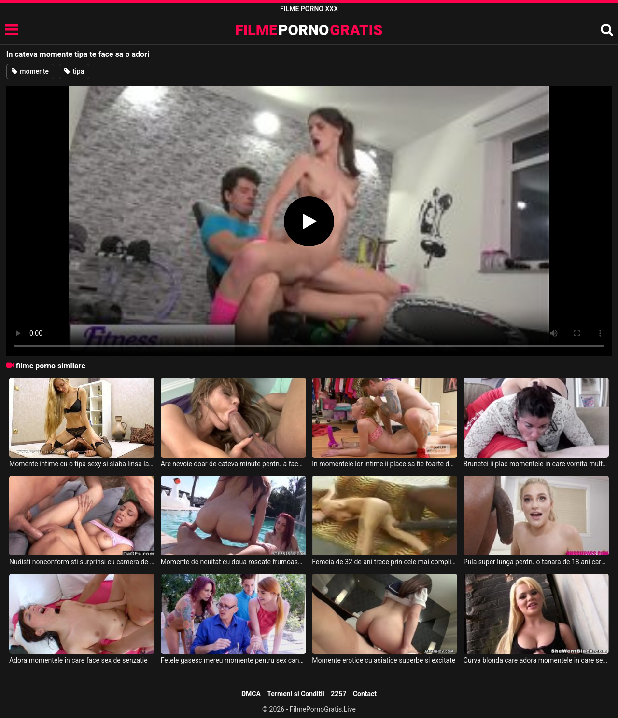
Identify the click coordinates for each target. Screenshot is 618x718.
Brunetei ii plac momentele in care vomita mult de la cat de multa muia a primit (536, 464)
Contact (365, 694)
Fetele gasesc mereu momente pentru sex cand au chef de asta (233, 660)
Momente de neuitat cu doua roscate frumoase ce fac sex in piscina (233, 562)
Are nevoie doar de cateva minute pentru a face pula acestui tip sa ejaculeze (233, 464)
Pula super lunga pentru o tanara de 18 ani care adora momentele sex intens (536, 562)
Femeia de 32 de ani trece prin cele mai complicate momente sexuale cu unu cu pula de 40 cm (384, 562)
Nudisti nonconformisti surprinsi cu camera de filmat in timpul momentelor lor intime (81, 562)
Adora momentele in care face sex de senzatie (78, 660)
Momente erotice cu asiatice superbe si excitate (383, 660)
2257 (338, 694)
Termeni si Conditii (295, 694)
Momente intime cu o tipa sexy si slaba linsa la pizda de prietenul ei (81, 464)
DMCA (251, 694)
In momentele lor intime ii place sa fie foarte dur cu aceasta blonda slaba (384, 464)
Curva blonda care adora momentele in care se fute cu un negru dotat (536, 660)
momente (30, 71)
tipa (74, 71)
